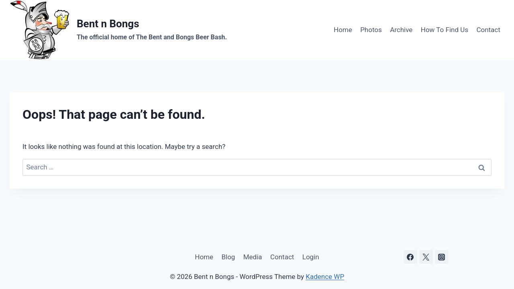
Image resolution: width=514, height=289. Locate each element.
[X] (426, 257)
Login (310, 257)
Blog (228, 257)
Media (252, 257)
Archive (401, 30)
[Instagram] (442, 257)
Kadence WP (325, 277)
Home (343, 30)
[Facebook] (410, 257)
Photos (371, 30)
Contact (488, 30)
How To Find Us (444, 30)
